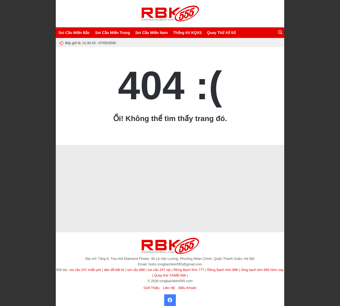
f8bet (106, 185)
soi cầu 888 (136, 270)
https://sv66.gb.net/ (153, 206)
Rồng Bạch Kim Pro (169, 153)
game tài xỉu (268, 206)
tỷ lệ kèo (275, 166)
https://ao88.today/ (163, 191)
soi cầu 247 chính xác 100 (204, 185)
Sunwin (194, 166)
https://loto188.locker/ (150, 185)
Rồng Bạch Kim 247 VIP (210, 153)
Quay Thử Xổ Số (221, 33)
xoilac (118, 159)
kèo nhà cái (252, 178)
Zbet (120, 178)
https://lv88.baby (161, 172)
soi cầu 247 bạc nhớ (191, 200)
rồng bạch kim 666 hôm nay (262, 270)
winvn (89, 200)
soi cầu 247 (248, 172)
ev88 (165, 200)
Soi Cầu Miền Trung (112, 33)
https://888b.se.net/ (120, 206)
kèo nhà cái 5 (97, 178)
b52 (80, 185)
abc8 (97, 166)
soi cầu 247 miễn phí (85, 270)
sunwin (128, 213)
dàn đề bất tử (114, 270)
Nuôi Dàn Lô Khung (262, 153)
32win (187, 191)
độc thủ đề (158, 213)
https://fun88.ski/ (261, 200)
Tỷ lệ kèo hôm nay (138, 172)
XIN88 (61, 185)
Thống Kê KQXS (187, 33)
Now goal (222, 159)
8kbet (69, 166)
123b (236, 172)
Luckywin (206, 166)
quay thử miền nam (259, 185)
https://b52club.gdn (178, 213)
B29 (278, 159)
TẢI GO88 (222, 206)
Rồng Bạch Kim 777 (188, 270)
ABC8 (151, 153)
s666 (106, 200)
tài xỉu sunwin (270, 213)
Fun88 (190, 178)
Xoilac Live (198, 213)
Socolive (140, 153)
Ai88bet (130, 185)
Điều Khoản (187, 288)
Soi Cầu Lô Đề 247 (71, 153)
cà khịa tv (255, 213)
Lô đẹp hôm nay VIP (136, 159)
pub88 (211, 159)
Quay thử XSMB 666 (170, 275)
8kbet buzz (237, 178)
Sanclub (209, 206)
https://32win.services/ (137, 166)
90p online (213, 213)
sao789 (180, 178)
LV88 (179, 191)
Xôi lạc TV (227, 213)
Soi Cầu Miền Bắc (74, 33)
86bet (109, 213)
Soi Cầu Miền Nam (151, 33)
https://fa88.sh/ (270, 178)
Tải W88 (73, 178)
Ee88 (197, 191)
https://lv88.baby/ (120, 200)
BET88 (71, 185)
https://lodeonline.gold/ (180, 206)
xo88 (119, 166)
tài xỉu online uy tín (257, 166)
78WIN (135, 200)
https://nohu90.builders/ (93, 206)
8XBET (82, 159)
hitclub (217, 166)
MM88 (245, 200)
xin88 (170, 159)
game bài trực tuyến (269, 172)
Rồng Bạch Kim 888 (222, 270)
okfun (62, 178)
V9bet (109, 159)
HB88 (270, 159)
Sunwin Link (157, 159)
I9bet (262, 159)
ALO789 (155, 200)
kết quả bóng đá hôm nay (190, 159)
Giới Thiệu (152, 288)
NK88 (205, 191)
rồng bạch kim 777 (176, 185)
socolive (277, 200)
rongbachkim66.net (163, 166)
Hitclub (145, 178)
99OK (83, 178)
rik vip (198, 206)
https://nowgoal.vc (175, 219)
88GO (92, 159)
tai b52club (117, 185)
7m (198, 178)
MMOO (215, 178)
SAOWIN (232, 153)
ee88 (101, 159)
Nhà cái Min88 (83, 166)
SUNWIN (182, 166)
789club (64, 206)
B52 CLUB (158, 178)
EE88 (174, 200)
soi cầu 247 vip (159, 270)
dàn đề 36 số (230, 185)
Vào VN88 (144, 191)
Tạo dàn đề (64, 172)
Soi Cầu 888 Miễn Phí (98, 153)
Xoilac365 (241, 213)
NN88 (208, 172)
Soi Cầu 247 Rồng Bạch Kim (222, 200)
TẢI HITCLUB (96, 213)
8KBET (79, 200)
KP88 (159, 219)
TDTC (169, 178)
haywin (227, 172)
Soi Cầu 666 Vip (123, 153)
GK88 (176, 172)
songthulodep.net (233, 166)
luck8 (98, 185)
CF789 (244, 153)
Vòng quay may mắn (105, 172)
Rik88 (128, 178)
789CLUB (107, 166)
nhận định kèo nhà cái (243, 159)
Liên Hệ (169, 288)
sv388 (216, 172)
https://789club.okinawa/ (244, 206)
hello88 (88, 185)
